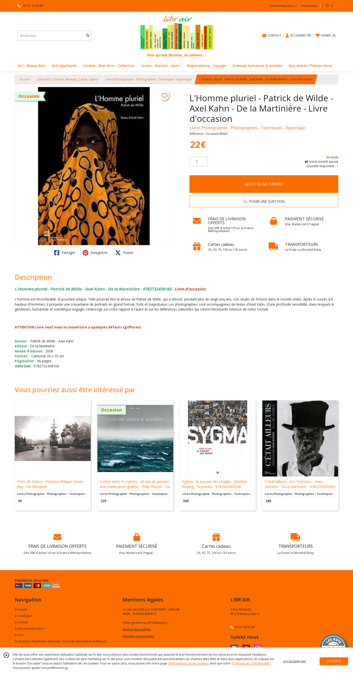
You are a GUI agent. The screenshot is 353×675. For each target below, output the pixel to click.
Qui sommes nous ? (30, 628)
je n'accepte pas (294, 661)
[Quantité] (198, 162)
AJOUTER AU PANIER (264, 184)
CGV (19, 635)
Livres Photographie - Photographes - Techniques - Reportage (148, 79)
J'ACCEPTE (334, 661)
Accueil (24, 79)
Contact (21, 622)
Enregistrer (95, 253)
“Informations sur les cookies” (188, 663)
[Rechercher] (88, 35)
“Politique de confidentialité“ (251, 663)
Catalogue (23, 616)
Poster (124, 253)
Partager (64, 253)
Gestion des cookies (137, 629)
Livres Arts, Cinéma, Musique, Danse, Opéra (67, 79)
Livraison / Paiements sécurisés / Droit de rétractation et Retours (61, 641)
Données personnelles (138, 636)
